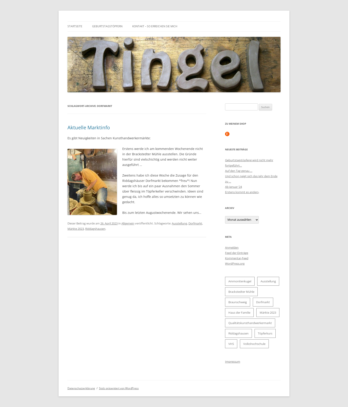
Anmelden (232, 248)
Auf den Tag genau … (238, 171)
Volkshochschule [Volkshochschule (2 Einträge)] (254, 344)
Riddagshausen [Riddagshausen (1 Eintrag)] (238, 333)
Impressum (232, 362)
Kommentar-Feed (236, 258)
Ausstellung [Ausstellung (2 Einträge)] (268, 281)
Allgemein (127, 223)
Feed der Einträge (236, 253)
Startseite (74, 26)
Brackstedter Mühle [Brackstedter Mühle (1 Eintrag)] (241, 292)
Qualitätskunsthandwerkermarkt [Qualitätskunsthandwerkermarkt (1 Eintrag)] (250, 323)
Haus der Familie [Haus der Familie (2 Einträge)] (239, 313)
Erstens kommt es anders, (242, 192)
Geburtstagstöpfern (107, 26)
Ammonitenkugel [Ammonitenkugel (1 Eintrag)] (239, 281)
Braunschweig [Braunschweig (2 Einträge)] (237, 302)
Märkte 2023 (75, 229)
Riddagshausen (95, 229)
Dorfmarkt (195, 223)
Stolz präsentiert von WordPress (119, 388)
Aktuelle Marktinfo (88, 127)
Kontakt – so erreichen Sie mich (154, 26)
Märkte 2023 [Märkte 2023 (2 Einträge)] (268, 313)
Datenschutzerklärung (81, 388)
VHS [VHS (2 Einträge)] (231, 344)
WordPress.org (235, 263)
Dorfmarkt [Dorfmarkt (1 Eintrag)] (263, 302)
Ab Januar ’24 (233, 187)
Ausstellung (179, 223)
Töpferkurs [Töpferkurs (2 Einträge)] (265, 333)
